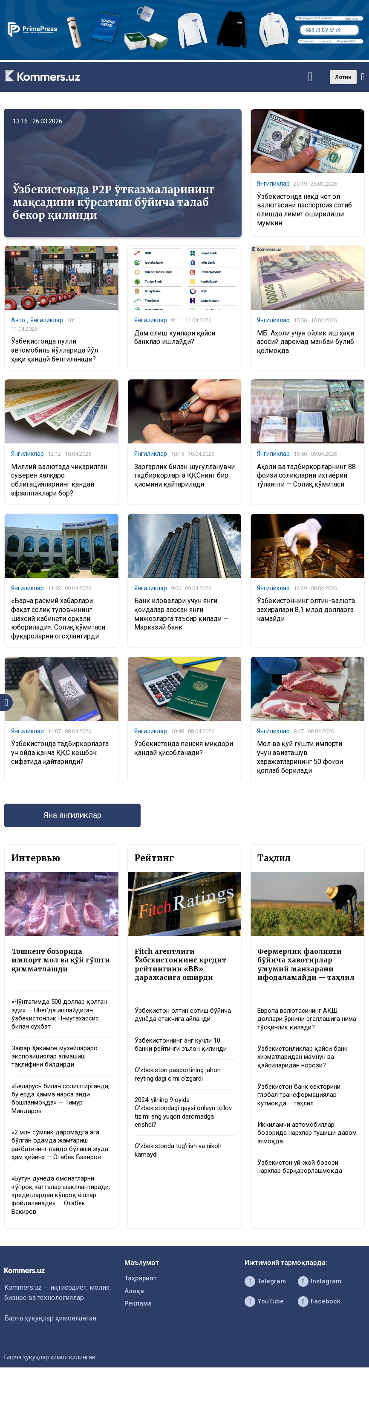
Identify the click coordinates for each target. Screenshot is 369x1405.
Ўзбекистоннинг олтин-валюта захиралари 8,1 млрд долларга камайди (306, 612)
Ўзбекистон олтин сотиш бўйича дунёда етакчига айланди (174, 1027)
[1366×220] (184, 57)
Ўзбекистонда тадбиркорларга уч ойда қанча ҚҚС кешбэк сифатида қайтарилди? (60, 756)
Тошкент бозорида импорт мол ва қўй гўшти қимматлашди (55, 965)
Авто (18, 320)
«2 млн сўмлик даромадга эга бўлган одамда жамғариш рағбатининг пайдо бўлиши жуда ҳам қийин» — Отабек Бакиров (59, 1163)
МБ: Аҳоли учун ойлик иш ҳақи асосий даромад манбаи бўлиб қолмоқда (305, 342)
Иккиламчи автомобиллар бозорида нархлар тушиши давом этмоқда (300, 1156)
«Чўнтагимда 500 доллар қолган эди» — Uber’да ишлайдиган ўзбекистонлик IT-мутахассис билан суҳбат (61, 1021)
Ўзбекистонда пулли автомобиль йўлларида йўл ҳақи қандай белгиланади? (54, 351)
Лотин (343, 77)
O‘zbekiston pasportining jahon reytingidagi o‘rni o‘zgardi (180, 1093)
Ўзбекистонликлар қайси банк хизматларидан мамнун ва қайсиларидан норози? (305, 1076)
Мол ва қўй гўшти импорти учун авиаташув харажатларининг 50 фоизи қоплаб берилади (300, 760)
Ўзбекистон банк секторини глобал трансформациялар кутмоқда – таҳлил (301, 1116)
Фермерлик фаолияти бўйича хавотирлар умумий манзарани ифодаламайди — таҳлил (301, 974)
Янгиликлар (273, 184)
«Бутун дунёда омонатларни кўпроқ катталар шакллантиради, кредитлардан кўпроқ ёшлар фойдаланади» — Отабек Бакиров (61, 1220)
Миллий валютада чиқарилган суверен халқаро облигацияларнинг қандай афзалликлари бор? (59, 481)
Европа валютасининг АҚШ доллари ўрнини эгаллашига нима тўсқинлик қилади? (302, 1036)
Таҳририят (141, 1306)
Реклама (138, 1333)
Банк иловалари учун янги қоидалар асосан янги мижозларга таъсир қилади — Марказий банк (181, 616)
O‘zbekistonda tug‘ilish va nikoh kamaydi (181, 1172)
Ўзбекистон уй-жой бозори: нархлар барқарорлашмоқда (302, 1190)
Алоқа (134, 1320)
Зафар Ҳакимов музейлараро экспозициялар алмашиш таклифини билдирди (58, 1066)
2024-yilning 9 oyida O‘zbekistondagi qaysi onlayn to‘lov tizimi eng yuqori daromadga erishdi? (178, 1132)
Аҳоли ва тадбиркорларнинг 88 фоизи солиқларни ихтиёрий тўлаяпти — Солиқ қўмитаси (306, 477)
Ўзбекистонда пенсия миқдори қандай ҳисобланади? (183, 751)
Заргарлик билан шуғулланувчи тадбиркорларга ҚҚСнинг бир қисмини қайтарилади (184, 477)
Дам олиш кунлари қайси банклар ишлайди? (174, 338)
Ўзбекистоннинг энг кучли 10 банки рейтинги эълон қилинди (184, 1061)
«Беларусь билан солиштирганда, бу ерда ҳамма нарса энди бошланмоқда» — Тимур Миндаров (61, 1110)
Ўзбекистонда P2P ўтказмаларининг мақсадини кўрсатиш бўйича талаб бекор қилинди (114, 202)
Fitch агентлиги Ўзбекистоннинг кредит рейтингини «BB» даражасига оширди (183, 969)
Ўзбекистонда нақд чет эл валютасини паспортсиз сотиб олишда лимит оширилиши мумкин (304, 210)
